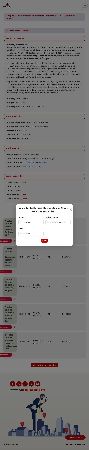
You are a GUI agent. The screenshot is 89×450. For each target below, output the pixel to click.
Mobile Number (53, 217)
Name (21, 217)
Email (21, 228)
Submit (44, 240)
